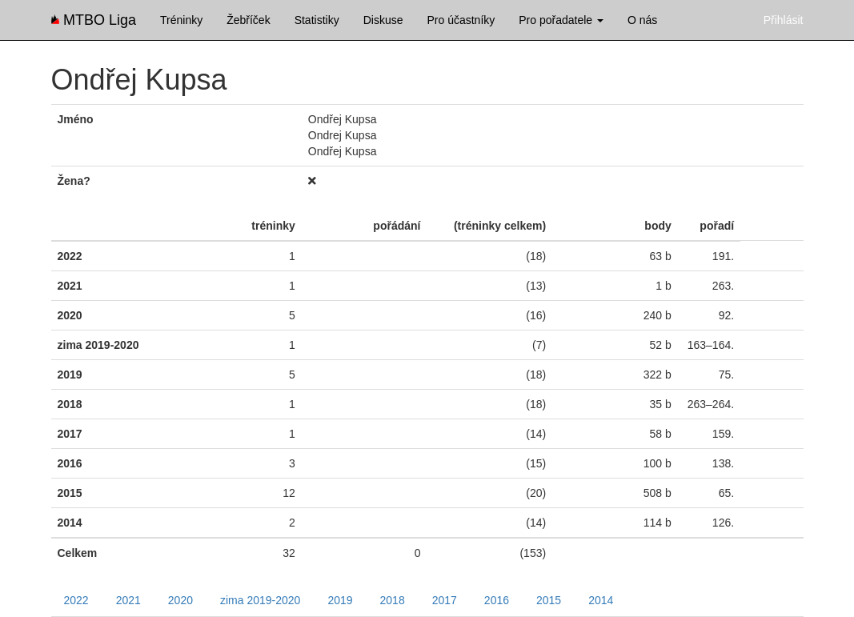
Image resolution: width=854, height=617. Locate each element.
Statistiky (317, 20)
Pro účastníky (461, 20)
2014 (600, 600)
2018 (392, 600)
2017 (444, 600)
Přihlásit (784, 20)
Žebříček (248, 20)
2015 (548, 600)
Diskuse (383, 20)
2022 (76, 600)
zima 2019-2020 (260, 600)
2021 (128, 600)
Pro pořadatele (561, 20)
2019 (339, 600)
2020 (180, 600)
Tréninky (181, 20)
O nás (642, 20)
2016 (496, 600)
